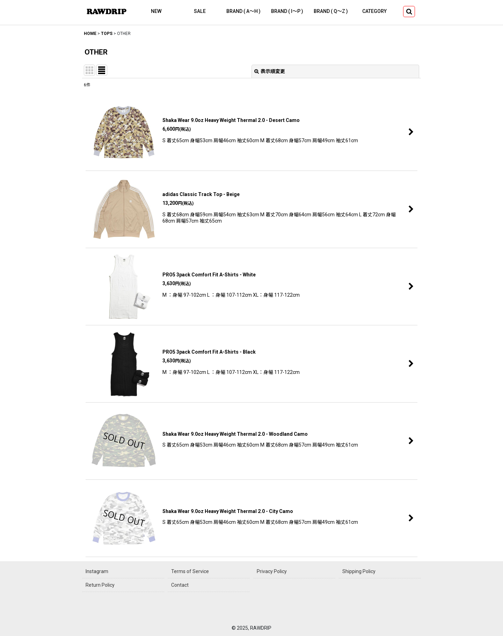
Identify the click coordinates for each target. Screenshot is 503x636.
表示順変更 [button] (269, 71)
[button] (409, 11)
